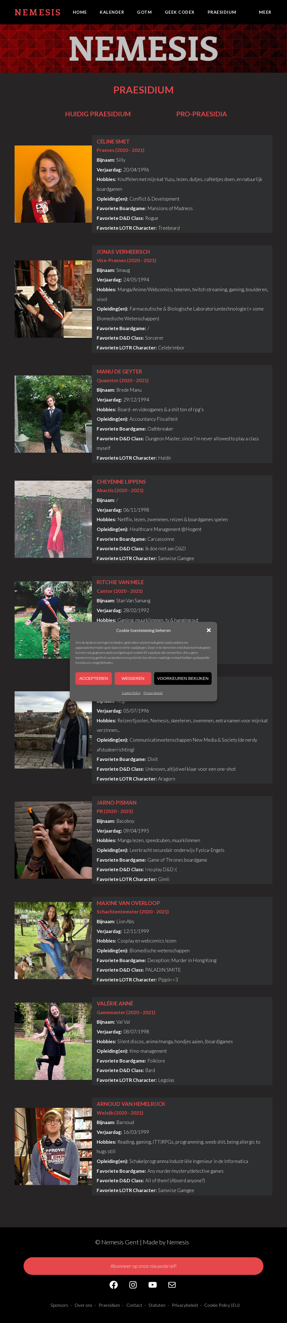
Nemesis (38, 12)
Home (80, 12)
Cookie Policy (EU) (222, 1305)
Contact (134, 1305)
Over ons (83, 1305)
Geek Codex (180, 12)
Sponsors (59, 1305)
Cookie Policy (131, 692)
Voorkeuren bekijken (183, 678)
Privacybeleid (153, 692)
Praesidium (222, 12)
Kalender (112, 12)
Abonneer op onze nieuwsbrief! (143, 1266)
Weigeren (133, 678)
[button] (209, 630)
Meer (265, 12)
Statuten (157, 1305)
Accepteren (93, 678)
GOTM (144, 12)
